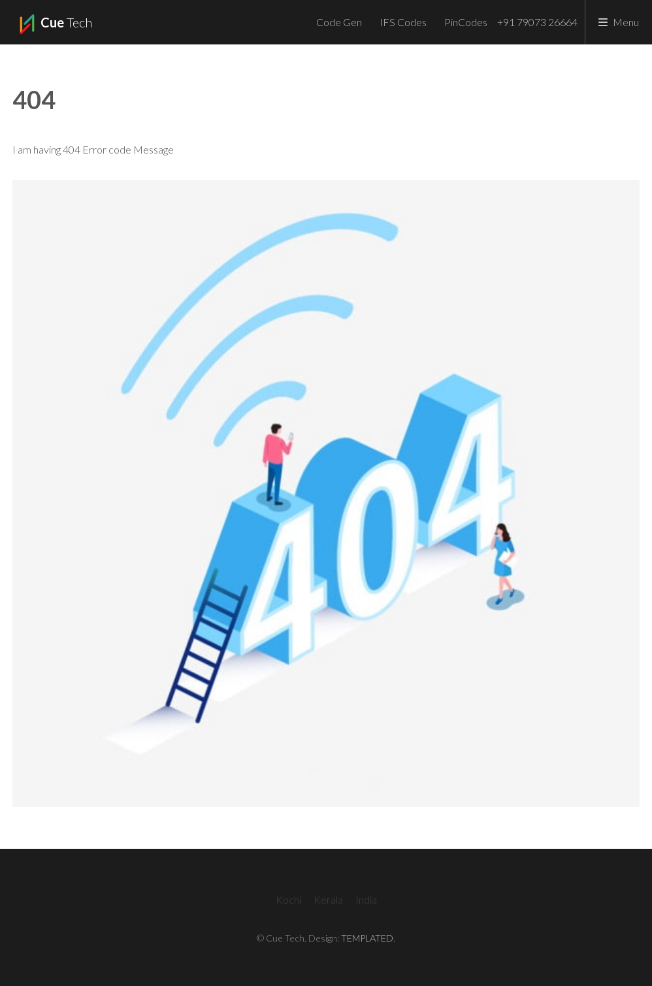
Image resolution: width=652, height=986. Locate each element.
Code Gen (339, 22)
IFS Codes (403, 22)
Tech (54, 24)
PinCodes (465, 22)
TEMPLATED (367, 938)
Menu (626, 22)
